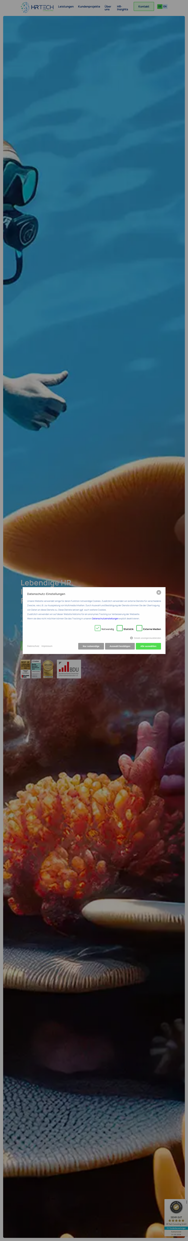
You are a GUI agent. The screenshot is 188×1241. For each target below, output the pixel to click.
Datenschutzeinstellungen (105, 618)
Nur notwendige (91, 646)
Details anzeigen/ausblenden (147, 638)
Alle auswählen (148, 646)
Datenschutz (33, 646)
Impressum (46, 646)
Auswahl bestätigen (120, 646)
